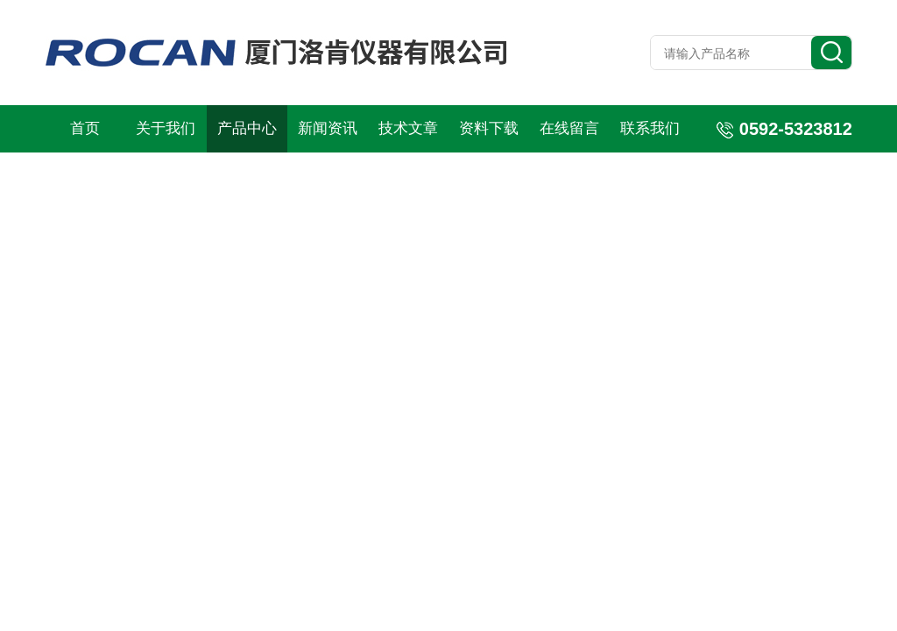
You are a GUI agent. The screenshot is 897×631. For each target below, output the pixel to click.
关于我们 (165, 128)
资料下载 (489, 128)
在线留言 (569, 128)
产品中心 (247, 128)
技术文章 (408, 128)
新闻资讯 (327, 128)
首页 (85, 128)
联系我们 (650, 128)
